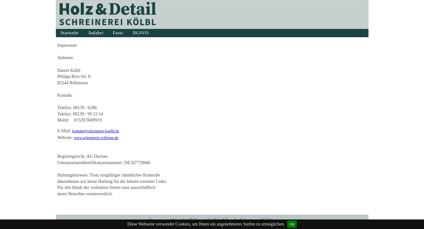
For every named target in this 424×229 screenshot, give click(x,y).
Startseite (70, 33)
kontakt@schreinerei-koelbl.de (95, 131)
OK (292, 224)
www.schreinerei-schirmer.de (96, 137)
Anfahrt (95, 33)
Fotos (118, 33)
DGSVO (141, 33)
